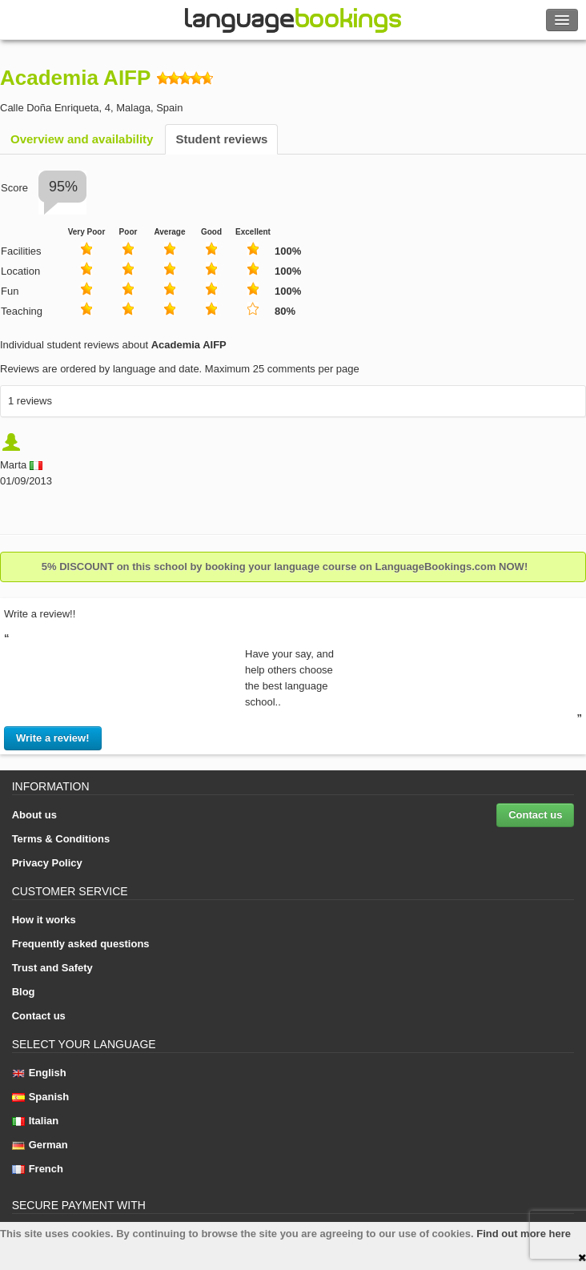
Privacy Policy (47, 863)
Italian (35, 1121)
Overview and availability (81, 139)
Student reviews (221, 139)
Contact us (535, 815)
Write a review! (53, 738)
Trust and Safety (52, 968)
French (37, 1169)
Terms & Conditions (61, 839)
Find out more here (523, 1234)
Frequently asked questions (81, 944)
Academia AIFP (75, 78)
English (39, 1073)
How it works (44, 920)
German (40, 1145)
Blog (23, 992)
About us (34, 815)
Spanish (41, 1097)
